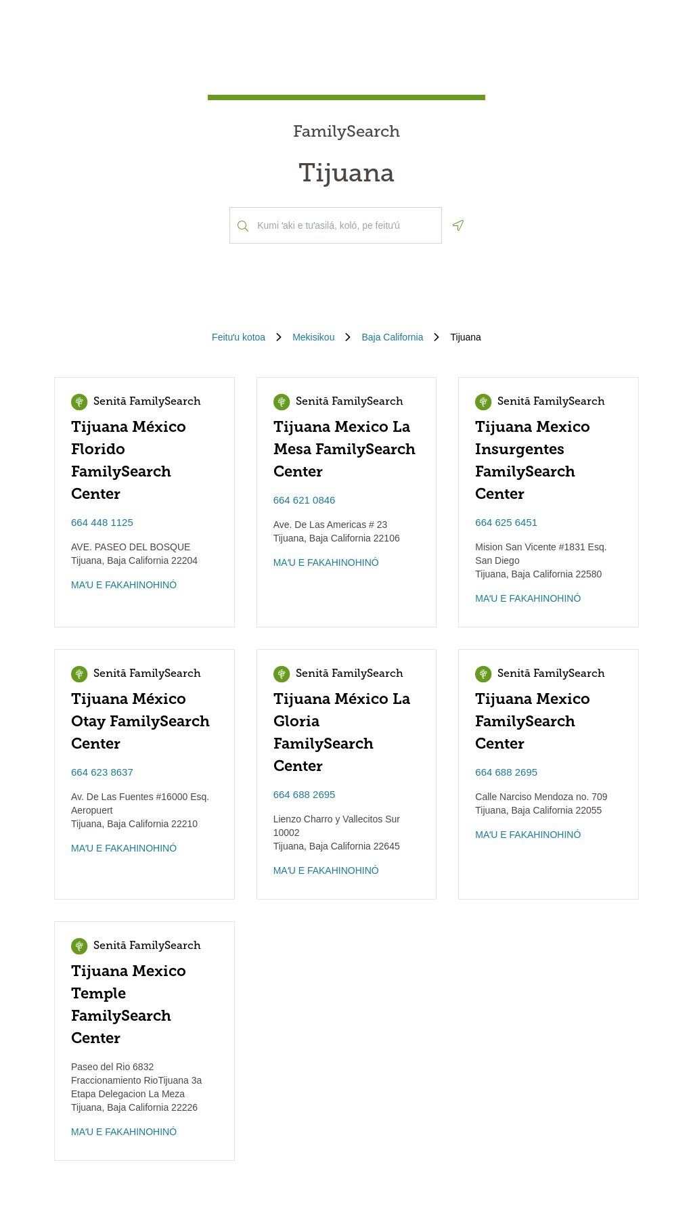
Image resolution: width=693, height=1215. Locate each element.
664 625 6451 (506, 522)
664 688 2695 (304, 794)
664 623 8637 (102, 772)
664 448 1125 (102, 522)
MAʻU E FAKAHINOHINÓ (124, 584)
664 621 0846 (304, 500)
